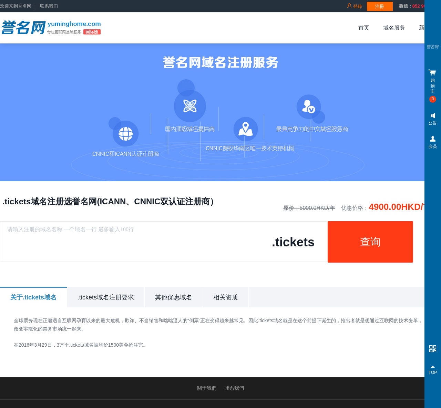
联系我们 (49, 6)
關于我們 (206, 388)
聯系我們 (234, 388)
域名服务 (394, 28)
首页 (363, 28)
